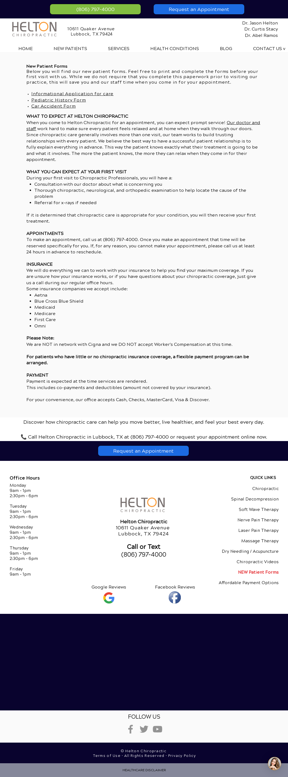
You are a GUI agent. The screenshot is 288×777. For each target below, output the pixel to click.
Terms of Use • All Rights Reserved (129, 756)
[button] (111, 48)
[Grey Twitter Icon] (144, 729)
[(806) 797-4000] (95, 9)
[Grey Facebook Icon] (130, 729)
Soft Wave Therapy (259, 509)
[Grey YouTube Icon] (157, 729)
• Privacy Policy (181, 756)
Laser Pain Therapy (258, 530)
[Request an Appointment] (199, 9)
